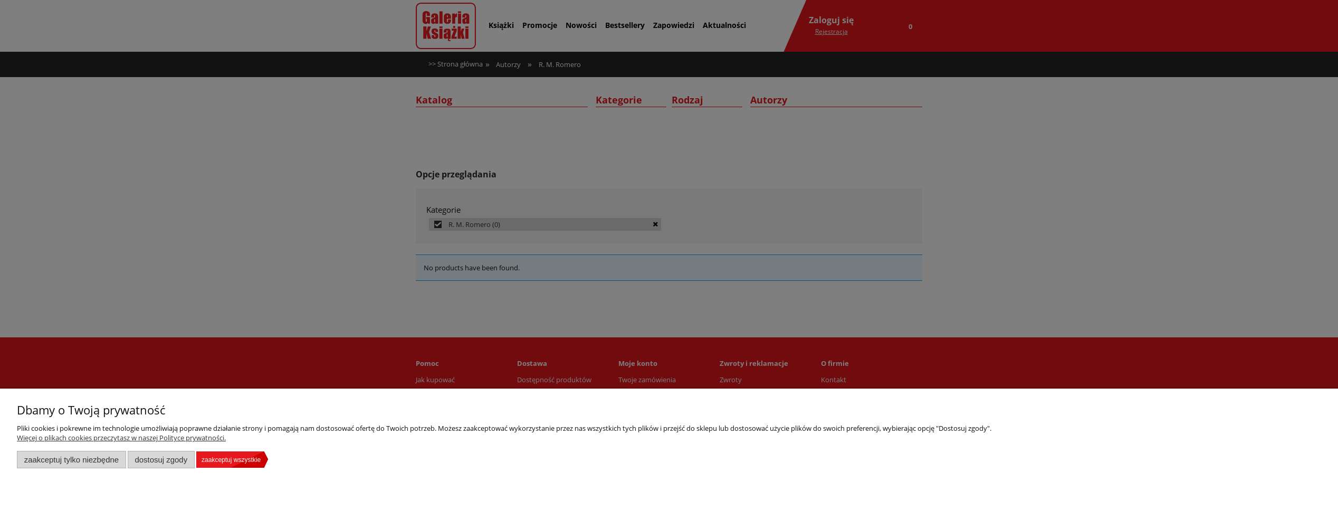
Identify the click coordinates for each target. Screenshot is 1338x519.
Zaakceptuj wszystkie (231, 460)
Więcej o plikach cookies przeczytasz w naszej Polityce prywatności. (121, 437)
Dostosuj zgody (161, 459)
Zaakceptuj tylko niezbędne (71, 459)
